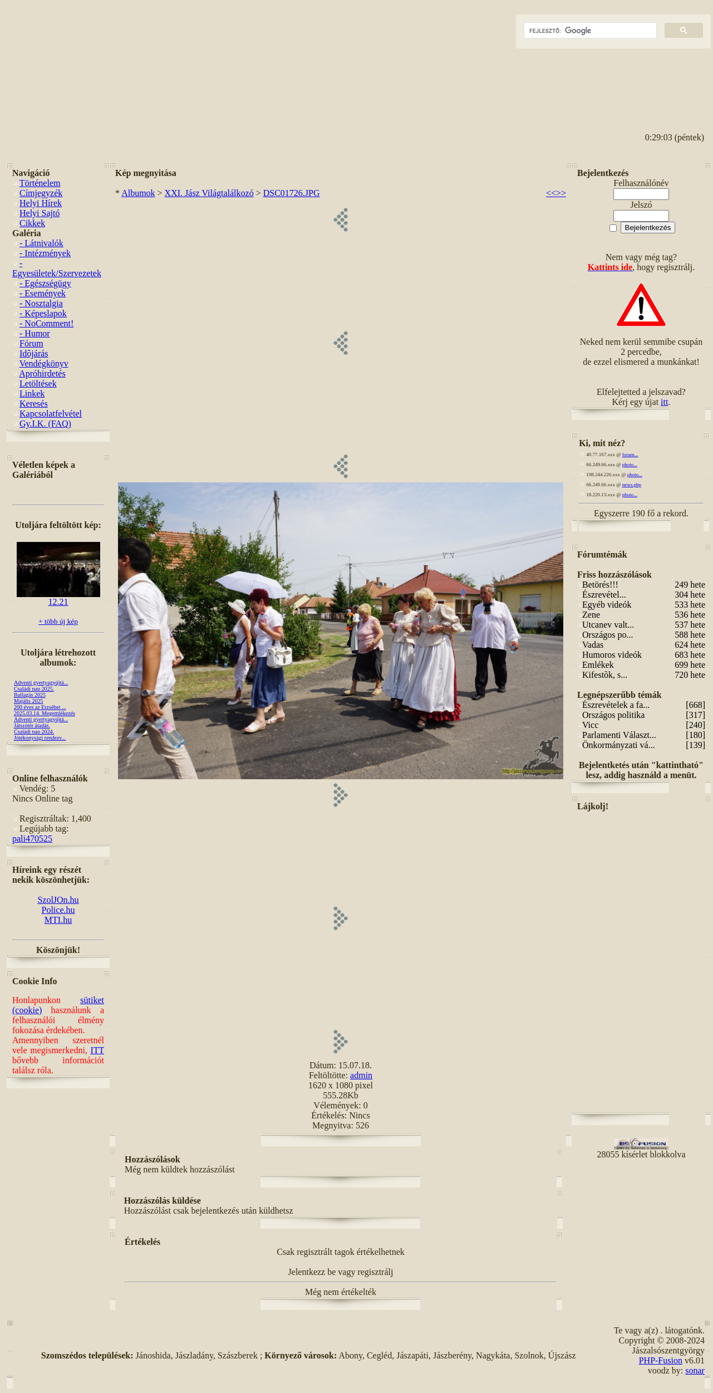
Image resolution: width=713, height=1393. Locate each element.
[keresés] (589, 31)
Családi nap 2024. (34, 732)
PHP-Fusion (660, 1360)
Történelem (40, 183)
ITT (97, 1050)
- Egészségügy (45, 283)
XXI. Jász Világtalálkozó (209, 193)
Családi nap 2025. (34, 689)
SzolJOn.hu (57, 900)
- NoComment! (46, 323)
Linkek (32, 393)
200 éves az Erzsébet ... (40, 707)
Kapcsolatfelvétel (50, 413)
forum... (630, 454)
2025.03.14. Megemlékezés (44, 713)
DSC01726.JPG (291, 193)
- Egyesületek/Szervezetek (56, 268)
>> (561, 193)
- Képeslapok (43, 313)
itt (664, 402)
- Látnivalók (41, 243)
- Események (42, 293)
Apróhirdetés (42, 373)
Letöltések (38, 383)
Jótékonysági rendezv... (40, 738)
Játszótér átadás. (32, 725)
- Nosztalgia (41, 303)
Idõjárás (33, 353)
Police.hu (58, 910)
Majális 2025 (28, 701)
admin (361, 1075)
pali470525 (32, 838)
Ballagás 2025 (30, 695)
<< (551, 193)
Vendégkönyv (43, 363)
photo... (629, 464)
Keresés (33, 403)
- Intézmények (45, 253)
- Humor (34, 333)
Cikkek (32, 223)
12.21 (58, 598)
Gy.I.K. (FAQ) (45, 423)
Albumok (138, 193)
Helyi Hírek (40, 203)
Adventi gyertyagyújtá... (41, 683)
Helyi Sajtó (39, 213)
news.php (631, 484)
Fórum (31, 343)
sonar (695, 1370)
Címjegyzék (40, 193)
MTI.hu (58, 920)
